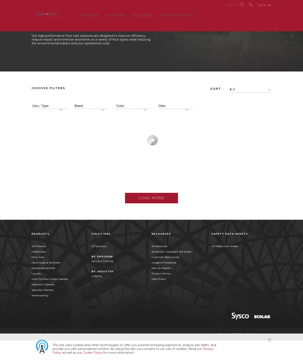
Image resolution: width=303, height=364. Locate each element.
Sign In (258, 4)
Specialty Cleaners (42, 313)
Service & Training (102, 284)
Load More (151, 222)
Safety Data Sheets (177, 14)
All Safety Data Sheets (224, 269)
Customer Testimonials (165, 280)
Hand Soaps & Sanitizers (46, 286)
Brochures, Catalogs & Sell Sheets (171, 275)
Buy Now (76, 202)
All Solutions (99, 269)
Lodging (97, 299)
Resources (142, 14)
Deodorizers (39, 275)
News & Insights (161, 291)
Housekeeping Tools (43, 291)
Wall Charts (159, 302)
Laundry (37, 297)
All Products (39, 269)
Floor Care (38, 280)
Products (90, 14)
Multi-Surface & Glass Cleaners (50, 302)
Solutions (116, 14)
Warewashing (40, 318)
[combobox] (251, 113)
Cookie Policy (92, 353)
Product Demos (161, 297)
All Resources (159, 269)
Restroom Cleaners (43, 308)
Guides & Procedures (164, 286)
